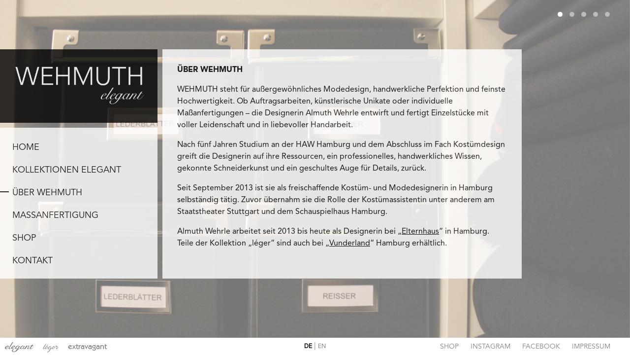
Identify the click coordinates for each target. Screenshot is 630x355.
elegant (19, 346)
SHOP (24, 238)
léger (50, 347)
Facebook (541, 346)
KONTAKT (32, 260)
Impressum (591, 346)
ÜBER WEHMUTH (47, 192)
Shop (449, 346)
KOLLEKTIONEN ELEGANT (66, 170)
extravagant (87, 346)
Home (25, 147)
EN (322, 347)
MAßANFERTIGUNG (55, 215)
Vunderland (349, 244)
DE (308, 347)
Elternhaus (420, 232)
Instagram (490, 346)
